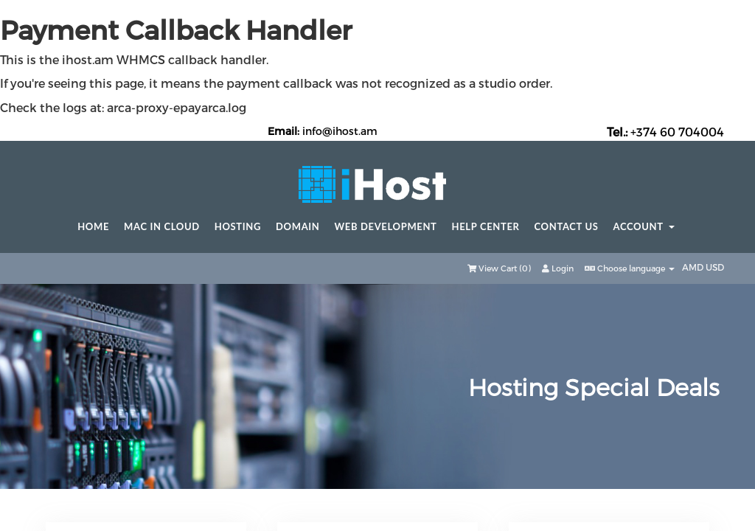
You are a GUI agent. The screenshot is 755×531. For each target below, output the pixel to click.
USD (715, 267)
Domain (297, 226)
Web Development (386, 226)
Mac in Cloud (162, 226)
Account (644, 226)
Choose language (630, 268)
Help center (486, 226)
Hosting (238, 226)
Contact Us (567, 226)
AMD (694, 267)
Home (93, 226)
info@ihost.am (340, 131)
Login (558, 268)
